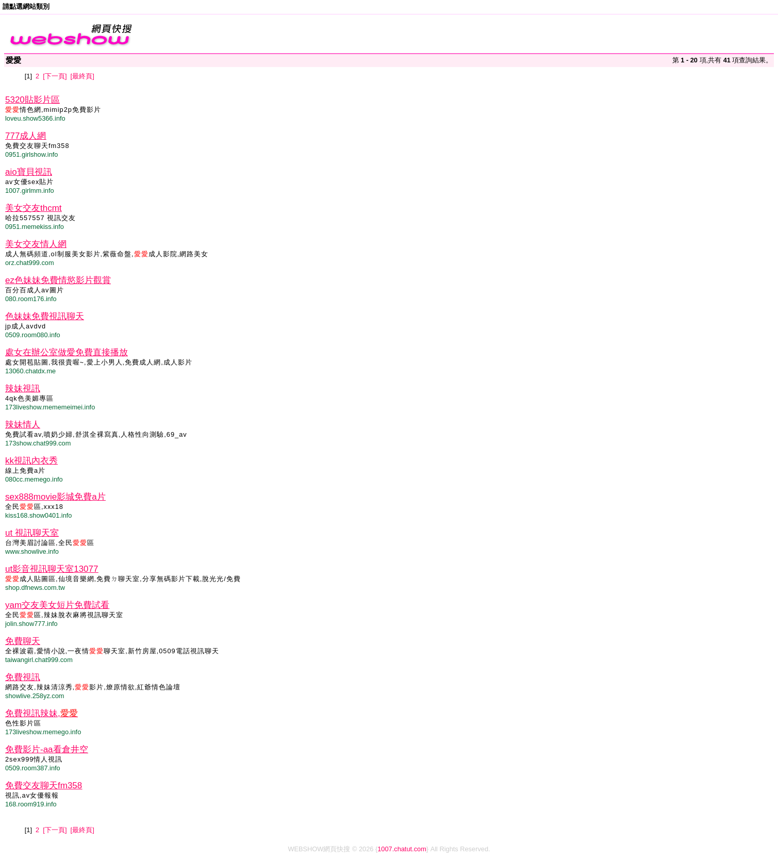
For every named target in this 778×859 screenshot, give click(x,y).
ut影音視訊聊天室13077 (51, 569)
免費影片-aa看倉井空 (46, 749)
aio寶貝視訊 (28, 172)
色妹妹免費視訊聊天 (44, 316)
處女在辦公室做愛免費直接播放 (66, 352)
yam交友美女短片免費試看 (57, 605)
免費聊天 (22, 641)
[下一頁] (55, 76)
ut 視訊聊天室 (32, 533)
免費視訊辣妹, (41, 713)
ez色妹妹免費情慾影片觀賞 (58, 280)
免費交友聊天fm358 (43, 785)
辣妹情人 (22, 425)
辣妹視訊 (22, 388)
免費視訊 (22, 677)
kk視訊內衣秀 (31, 461)
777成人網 (25, 136)
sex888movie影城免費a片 (55, 497)
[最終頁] (82, 76)
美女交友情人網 (36, 244)
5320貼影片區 (32, 100)
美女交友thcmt (33, 208)
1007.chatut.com (401, 849)
